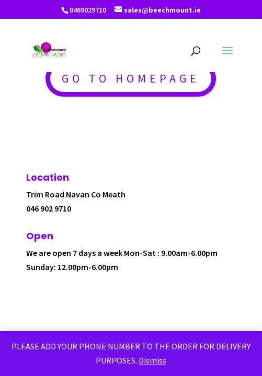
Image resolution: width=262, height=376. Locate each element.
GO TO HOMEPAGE (131, 78)
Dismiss (152, 360)
